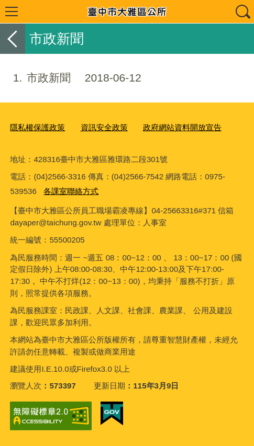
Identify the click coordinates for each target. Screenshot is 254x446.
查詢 (242, 11)
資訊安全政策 (104, 127)
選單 (11, 11)
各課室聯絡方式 (70, 191)
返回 (12, 39)
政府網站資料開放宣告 (182, 127)
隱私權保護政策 (37, 127)
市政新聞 (70, 78)
